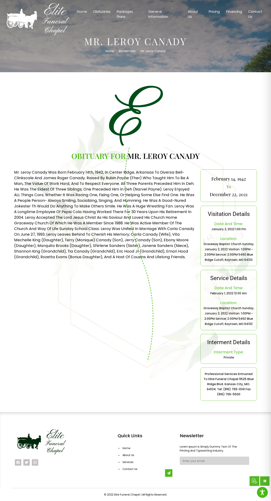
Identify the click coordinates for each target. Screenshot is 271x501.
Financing (234, 11)
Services (128, 462)
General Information (158, 14)
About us (193, 14)
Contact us (255, 14)
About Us (128, 455)
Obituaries (101, 11)
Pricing (214, 11)
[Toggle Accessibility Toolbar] (262, 492)
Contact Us (130, 469)
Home (82, 11)
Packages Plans (125, 14)
